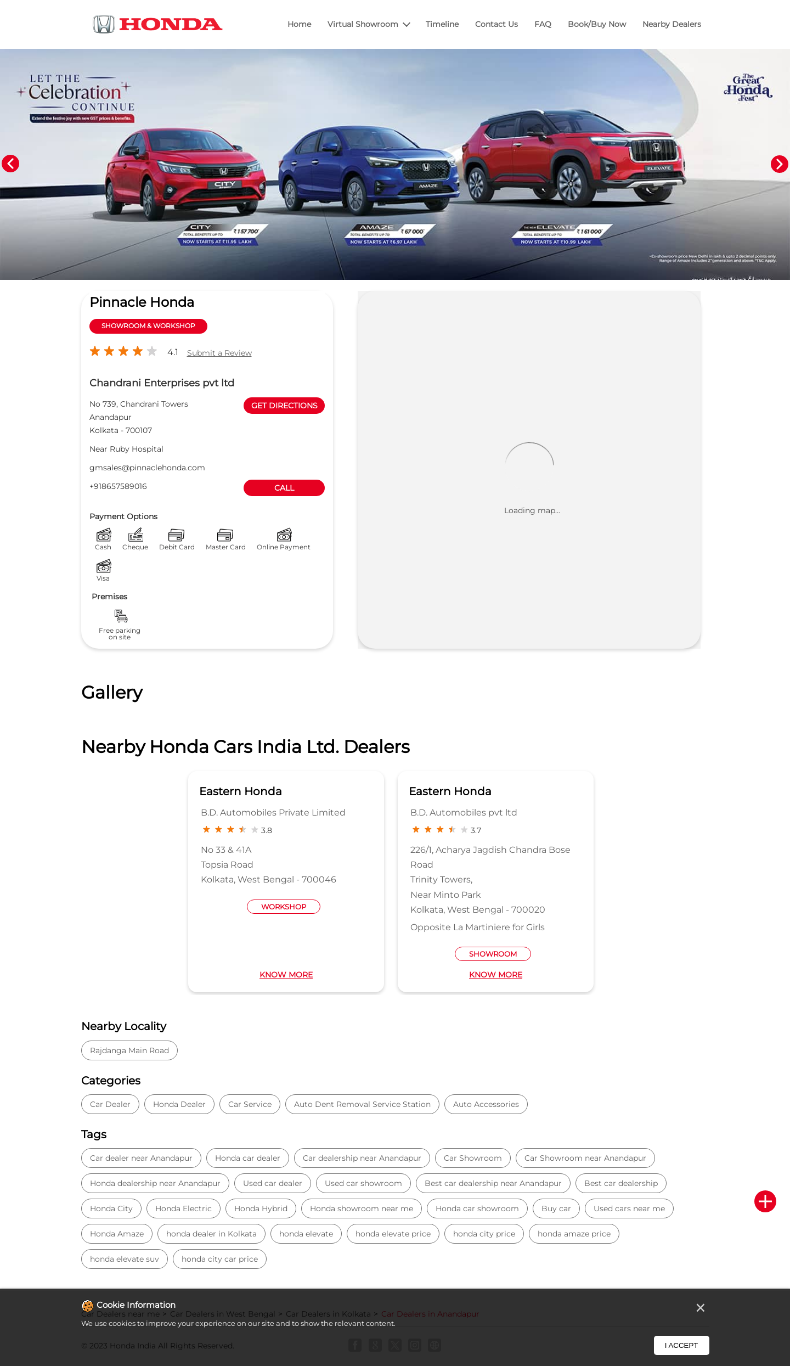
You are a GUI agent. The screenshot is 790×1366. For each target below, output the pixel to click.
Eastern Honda (240, 791)
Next (779, 164)
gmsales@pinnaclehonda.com (147, 468)
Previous (10, 164)
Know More (286, 975)
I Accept (681, 1345)
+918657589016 (118, 486)
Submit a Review (219, 353)
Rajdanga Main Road (129, 1050)
